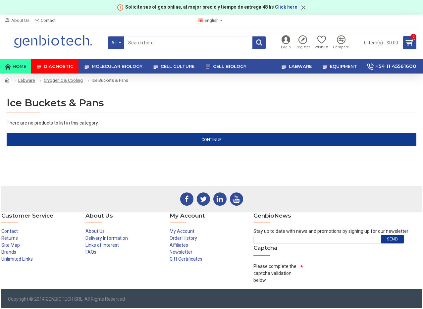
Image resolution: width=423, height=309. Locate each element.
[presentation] (353, 273)
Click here (286, 7)
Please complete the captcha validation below (274, 273)
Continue (211, 139)
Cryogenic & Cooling (63, 80)
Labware (26, 80)
